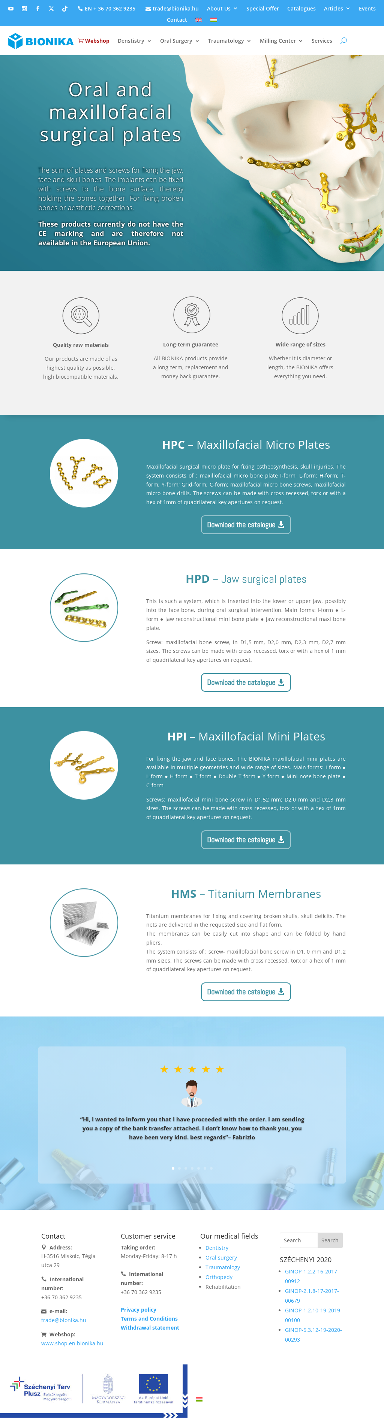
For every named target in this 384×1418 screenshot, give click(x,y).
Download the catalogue (241, 525)
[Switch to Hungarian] (213, 21)
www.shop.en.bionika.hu (72, 1343)
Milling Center (278, 40)
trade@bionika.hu (171, 9)
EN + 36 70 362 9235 (105, 9)
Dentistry (217, 1247)
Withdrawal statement (150, 1327)
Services (322, 40)
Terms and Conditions (149, 1318)
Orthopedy (219, 1277)
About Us (219, 9)
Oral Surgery (176, 40)
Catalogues (301, 9)
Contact (177, 20)
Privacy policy (138, 1309)
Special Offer (262, 9)
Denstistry (131, 40)
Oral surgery (221, 1257)
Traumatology (226, 40)
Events (367, 9)
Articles (333, 9)
